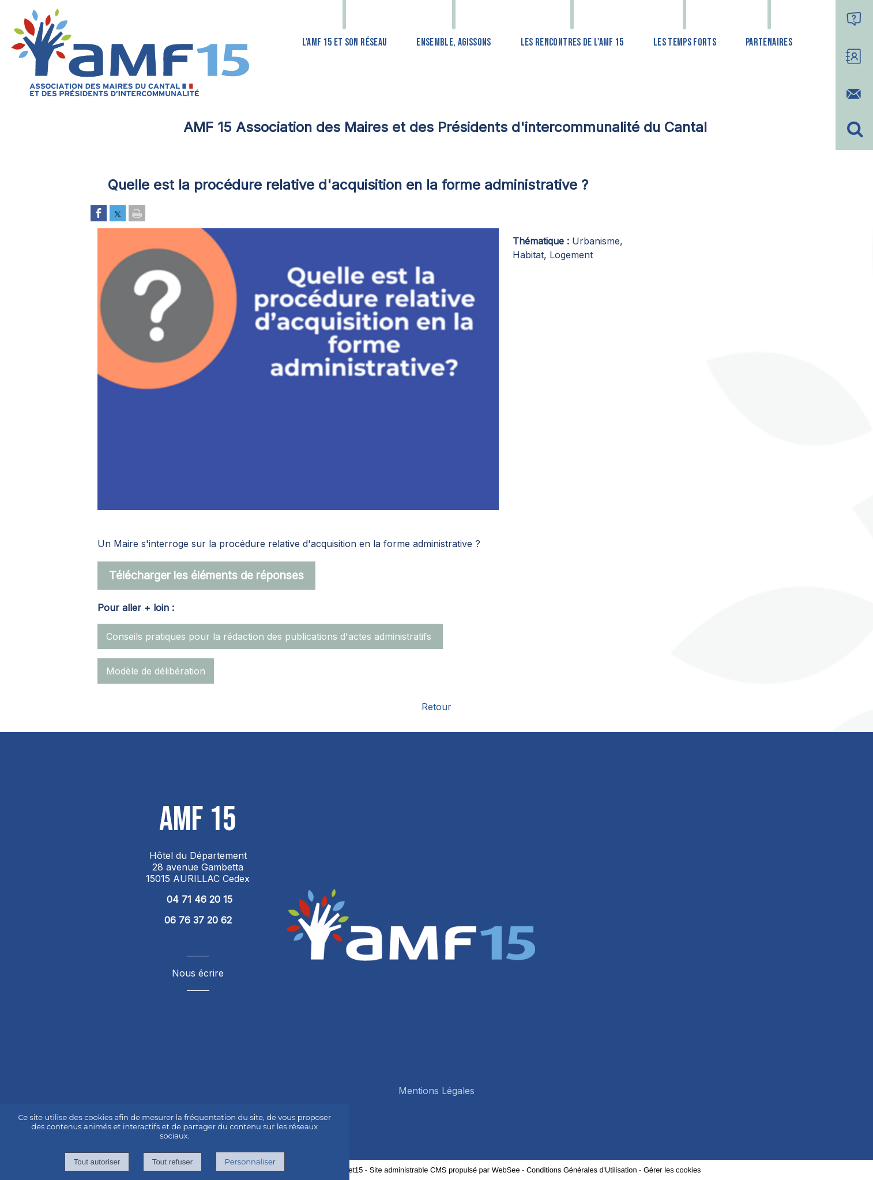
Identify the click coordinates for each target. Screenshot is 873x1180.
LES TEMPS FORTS (684, 42)
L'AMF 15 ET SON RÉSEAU (344, 42)
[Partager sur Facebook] (99, 214)
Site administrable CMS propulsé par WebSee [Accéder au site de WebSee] (445, 1170)
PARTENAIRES (769, 42)
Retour (436, 706)
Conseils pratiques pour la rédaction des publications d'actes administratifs (270, 636)
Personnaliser (250, 1161)
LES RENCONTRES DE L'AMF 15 (572, 42)
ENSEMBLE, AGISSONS (453, 42)
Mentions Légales (436, 1090)
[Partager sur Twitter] (118, 214)
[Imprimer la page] (137, 214)
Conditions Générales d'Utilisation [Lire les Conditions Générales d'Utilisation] (581, 1170)
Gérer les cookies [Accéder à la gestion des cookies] (672, 1170)
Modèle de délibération (155, 671)
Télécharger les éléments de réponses (206, 575)
